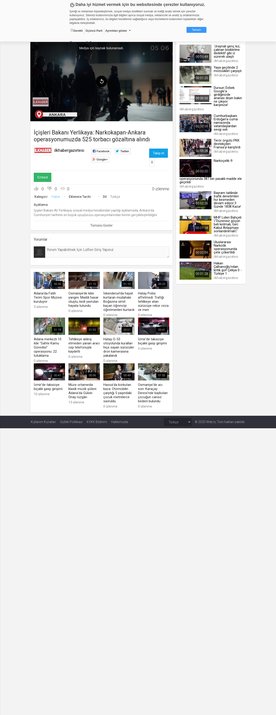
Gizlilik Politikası (71, 421)
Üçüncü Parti (94, 30)
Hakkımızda (119, 421)
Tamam (196, 29)
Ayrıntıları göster (116, 30)
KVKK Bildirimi (97, 421)
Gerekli (76, 30)
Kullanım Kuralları (43, 421)
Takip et (158, 153)
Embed (43, 177)
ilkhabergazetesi (70, 150)
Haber (56, 196)
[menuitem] (41, 101)
